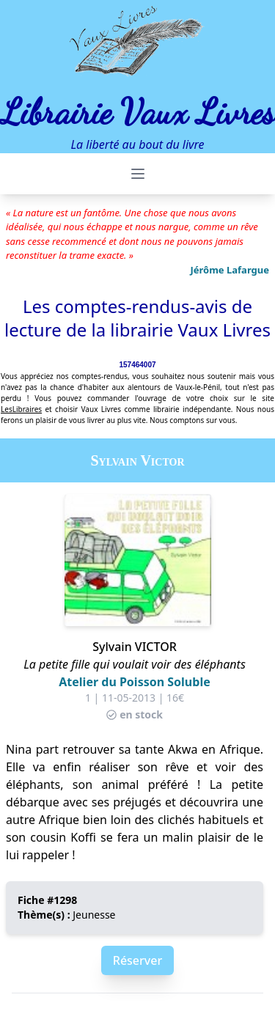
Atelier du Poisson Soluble (134, 682)
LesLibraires (21, 409)
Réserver (137, 960)
